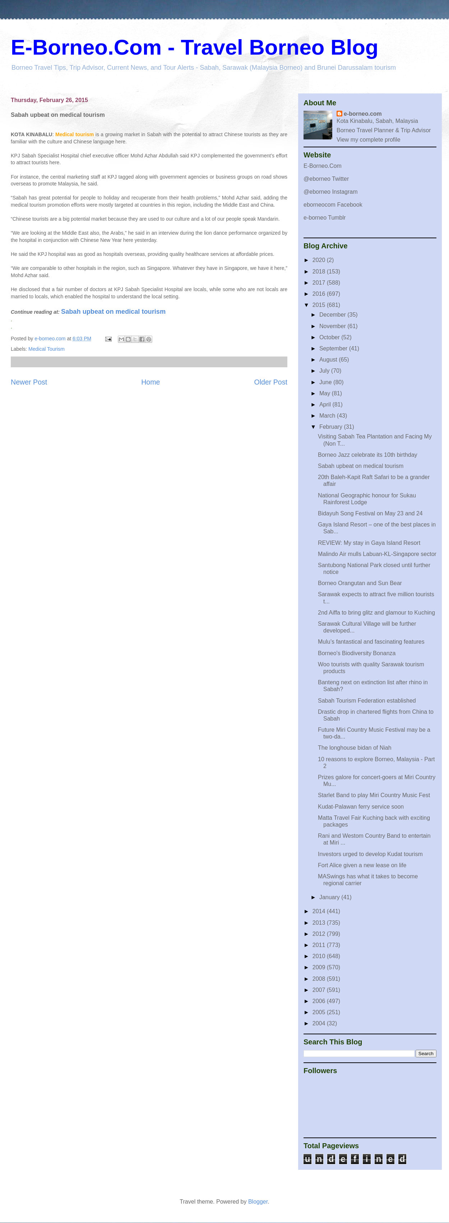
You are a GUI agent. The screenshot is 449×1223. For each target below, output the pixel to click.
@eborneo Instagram (331, 192)
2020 (320, 260)
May (325, 393)
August (329, 360)
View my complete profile (369, 140)
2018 (320, 271)
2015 (320, 305)
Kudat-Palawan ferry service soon (361, 807)
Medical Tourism (46, 349)
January (330, 897)
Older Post (270, 382)
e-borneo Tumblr (325, 218)
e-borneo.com (363, 114)
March (328, 416)
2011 (320, 945)
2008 (320, 979)
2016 (320, 294)
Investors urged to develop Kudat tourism (370, 854)
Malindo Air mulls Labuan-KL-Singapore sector (377, 554)
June (326, 382)
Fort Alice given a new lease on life (362, 865)
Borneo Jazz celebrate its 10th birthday (367, 455)
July (325, 371)
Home (150, 382)
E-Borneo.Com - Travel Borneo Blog (194, 47)
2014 (320, 911)
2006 (320, 1001)
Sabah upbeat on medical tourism (113, 311)
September (334, 348)
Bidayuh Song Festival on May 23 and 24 (370, 513)
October (330, 337)
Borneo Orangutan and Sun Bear (360, 583)
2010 (320, 956)
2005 (320, 1012)
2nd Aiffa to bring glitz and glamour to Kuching (376, 613)
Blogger (258, 1202)
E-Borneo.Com (323, 166)
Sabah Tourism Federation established (367, 701)
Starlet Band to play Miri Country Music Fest (374, 795)
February (331, 427)
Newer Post (29, 382)
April (325, 404)
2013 (320, 923)
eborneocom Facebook (333, 205)
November (333, 326)
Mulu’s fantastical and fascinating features (371, 642)
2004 (320, 1023)
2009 (320, 967)
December (333, 315)
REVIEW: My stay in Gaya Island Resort (369, 543)
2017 (320, 283)
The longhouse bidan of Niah (355, 748)
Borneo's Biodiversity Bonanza (357, 653)
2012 (320, 934)
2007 (320, 990)
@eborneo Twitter (326, 179)
